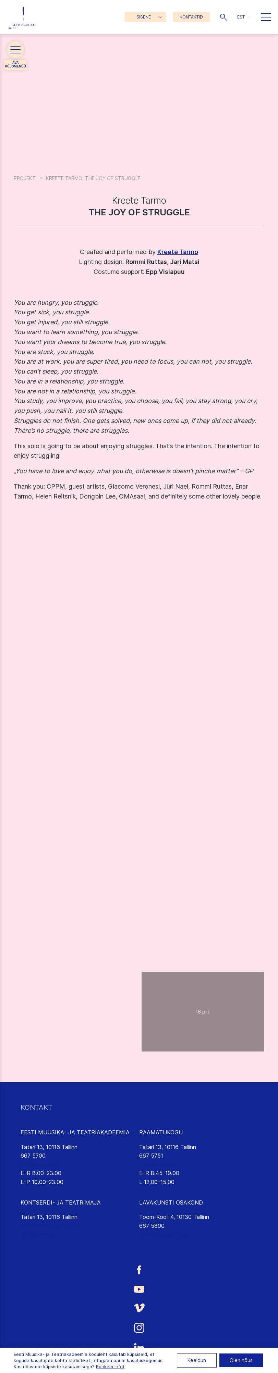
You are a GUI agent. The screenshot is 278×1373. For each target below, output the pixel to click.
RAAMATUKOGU (161, 1132)
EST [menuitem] (241, 17)
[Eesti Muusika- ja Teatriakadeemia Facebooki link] (139, 1269)
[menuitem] (244, 17)
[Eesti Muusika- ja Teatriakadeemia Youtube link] (139, 1289)
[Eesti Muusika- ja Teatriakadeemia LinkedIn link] (139, 1348)
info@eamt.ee (38, 1164)
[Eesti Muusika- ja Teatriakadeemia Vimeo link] (139, 1307)
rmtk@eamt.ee (157, 1164)
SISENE (143, 17)
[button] (223, 17)
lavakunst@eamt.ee (164, 1234)
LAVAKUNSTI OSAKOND (171, 1202)
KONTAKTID (191, 17)
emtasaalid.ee (38, 1234)
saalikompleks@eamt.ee (51, 1225)
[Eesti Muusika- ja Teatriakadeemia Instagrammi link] (139, 1328)
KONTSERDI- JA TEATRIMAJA (61, 1202)
